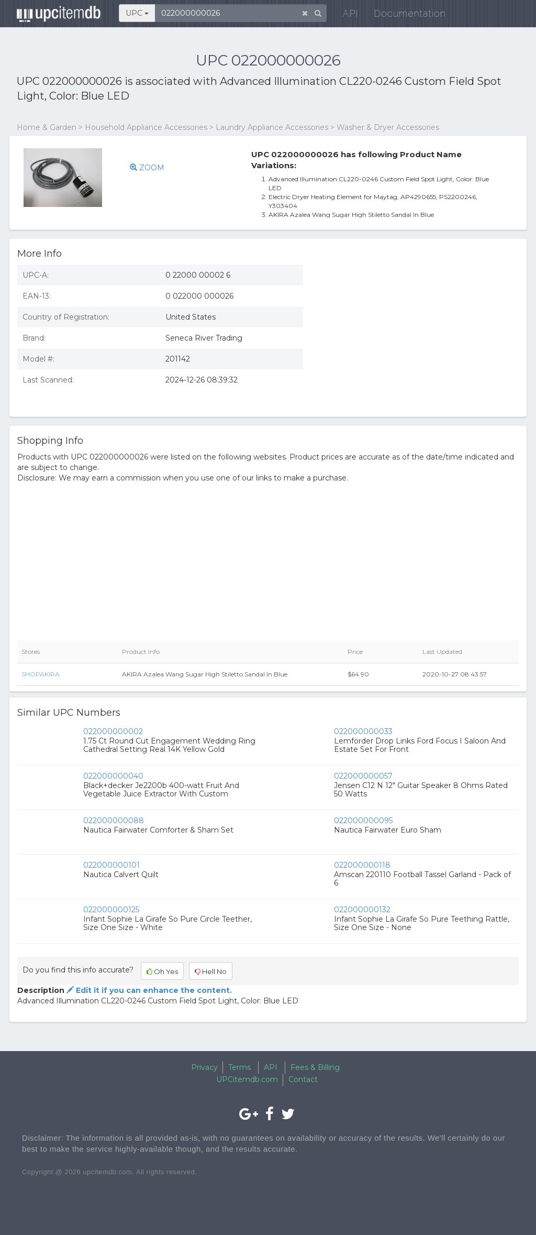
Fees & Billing (315, 1067)
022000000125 (111, 909)
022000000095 (363, 820)
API (344, 15)
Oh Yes (162, 971)
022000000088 (113, 820)
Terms (239, 1067)
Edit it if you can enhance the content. (148, 990)
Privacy (204, 1067)
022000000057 (363, 776)
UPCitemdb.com (247, 1079)
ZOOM (147, 167)
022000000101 (111, 865)
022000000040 (113, 776)
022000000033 (363, 731)
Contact (303, 1079)
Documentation (404, 15)
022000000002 (113, 731)
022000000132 (362, 909)
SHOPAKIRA (40, 674)
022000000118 (362, 865)
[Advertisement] (419, 332)
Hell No (211, 971)
